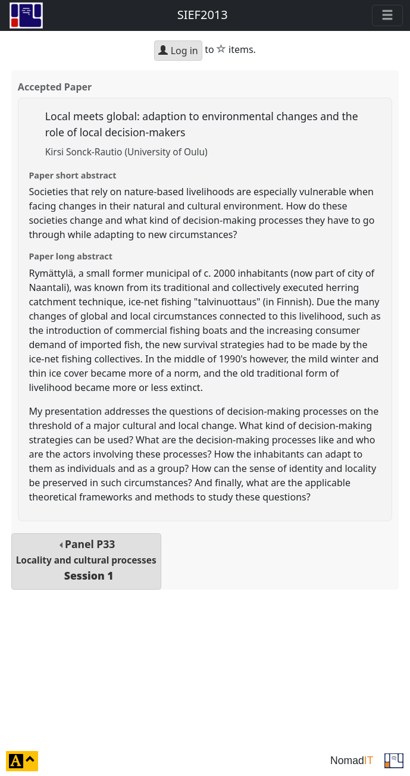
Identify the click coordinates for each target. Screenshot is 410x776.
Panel (86, 560)
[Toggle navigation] (387, 15)
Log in (178, 50)
